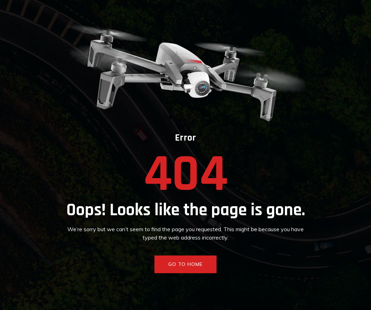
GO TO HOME (185, 264)
